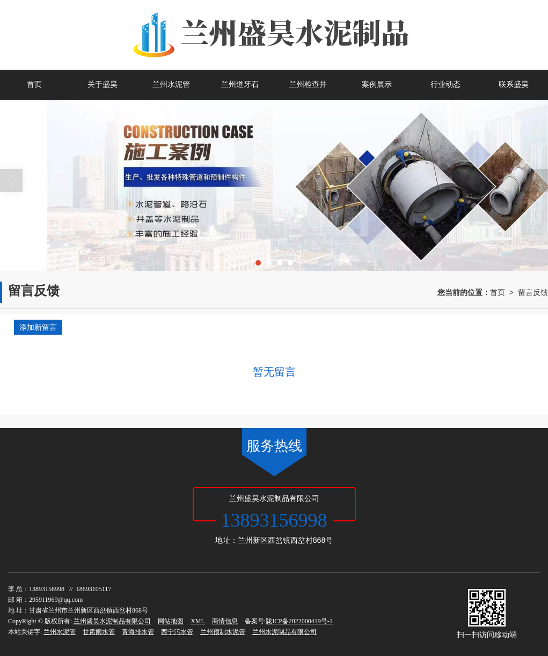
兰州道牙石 (240, 84)
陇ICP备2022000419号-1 (299, 621)
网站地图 (171, 621)
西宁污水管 (177, 632)
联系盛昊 (514, 84)
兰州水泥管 (171, 84)
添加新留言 (38, 327)
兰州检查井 (308, 84)
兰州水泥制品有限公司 (284, 632)
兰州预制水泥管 (222, 632)
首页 (34, 84)
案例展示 (377, 84)
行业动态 (445, 84)
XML (198, 621)
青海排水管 (138, 632)
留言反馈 (533, 292)
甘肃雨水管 (99, 632)
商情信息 (225, 621)
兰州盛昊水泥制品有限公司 (112, 621)
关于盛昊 (102, 84)
